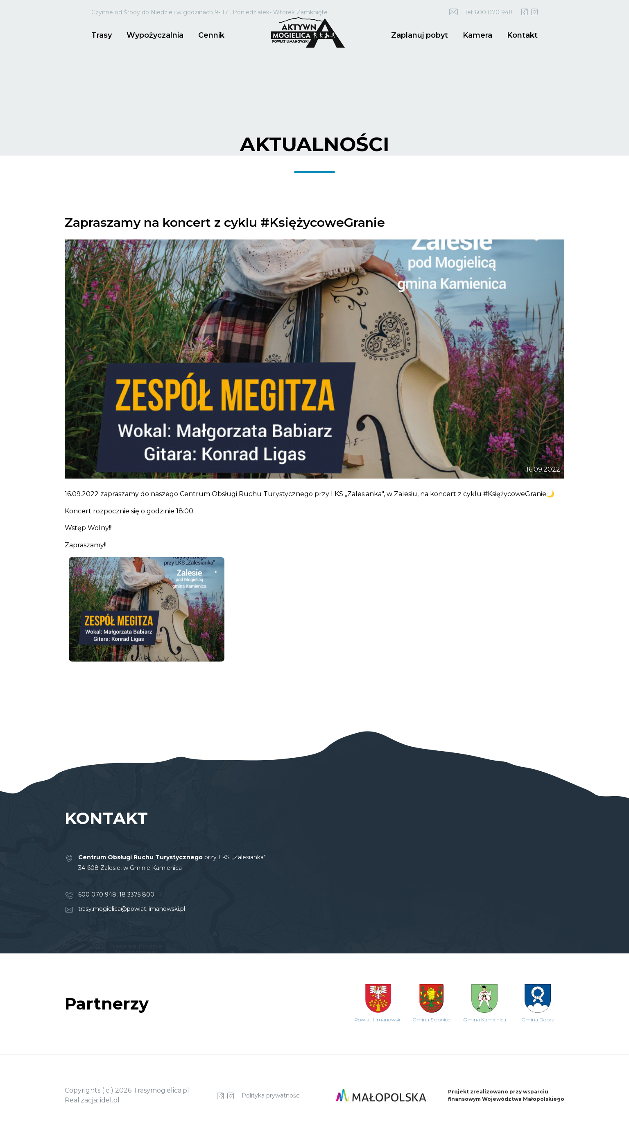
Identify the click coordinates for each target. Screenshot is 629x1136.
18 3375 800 (136, 894)
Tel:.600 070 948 (488, 12)
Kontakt (522, 35)
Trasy (101, 35)
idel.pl (110, 1100)
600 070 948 (97, 894)
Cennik (211, 35)
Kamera (477, 35)
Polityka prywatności (271, 1095)
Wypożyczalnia (155, 35)
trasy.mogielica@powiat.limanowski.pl (131, 908)
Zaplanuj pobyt (419, 35)
